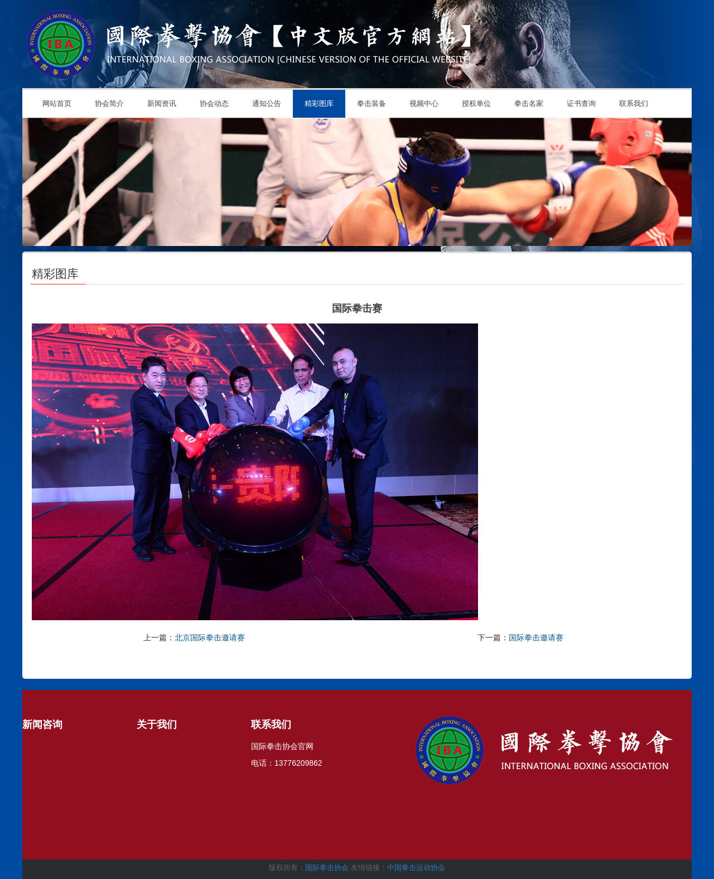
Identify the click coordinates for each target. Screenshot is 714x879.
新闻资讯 (161, 103)
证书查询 (581, 103)
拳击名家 (528, 103)
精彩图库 (319, 103)
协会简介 (109, 103)
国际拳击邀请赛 (536, 637)
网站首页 (56, 103)
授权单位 (476, 103)
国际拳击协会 (327, 867)
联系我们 (633, 103)
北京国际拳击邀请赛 (210, 637)
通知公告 (266, 103)
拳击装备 (371, 103)
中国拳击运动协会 (416, 867)
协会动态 (214, 103)
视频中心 (423, 103)
